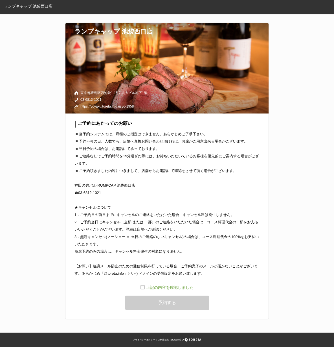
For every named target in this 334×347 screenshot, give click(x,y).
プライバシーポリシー (144, 340)
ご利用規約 (163, 340)
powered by (186, 339)
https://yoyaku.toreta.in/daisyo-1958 (107, 106)
